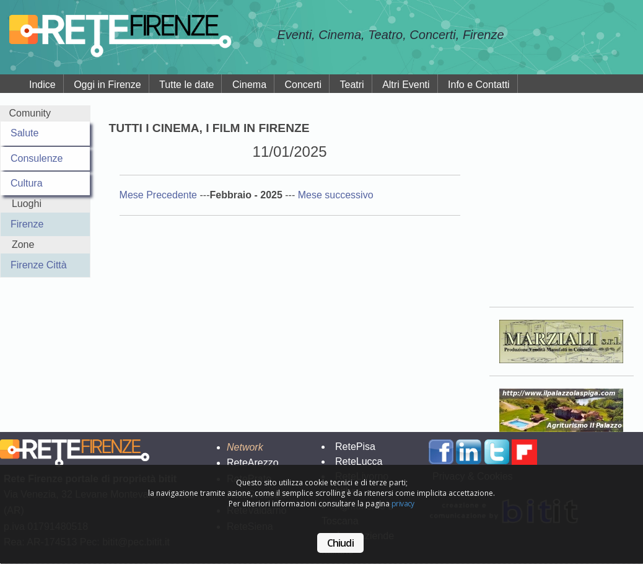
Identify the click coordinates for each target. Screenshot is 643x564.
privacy (402, 503)
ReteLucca (359, 461)
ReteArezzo (253, 462)
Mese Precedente (160, 195)
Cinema (249, 84)
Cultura (27, 183)
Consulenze (37, 158)
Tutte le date (186, 84)
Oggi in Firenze (107, 84)
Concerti (303, 84)
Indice (42, 84)
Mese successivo (336, 195)
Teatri (352, 84)
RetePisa (355, 446)
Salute (24, 133)
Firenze (27, 224)
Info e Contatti (479, 84)
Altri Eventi (405, 84)
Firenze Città (39, 265)
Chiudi (340, 543)
